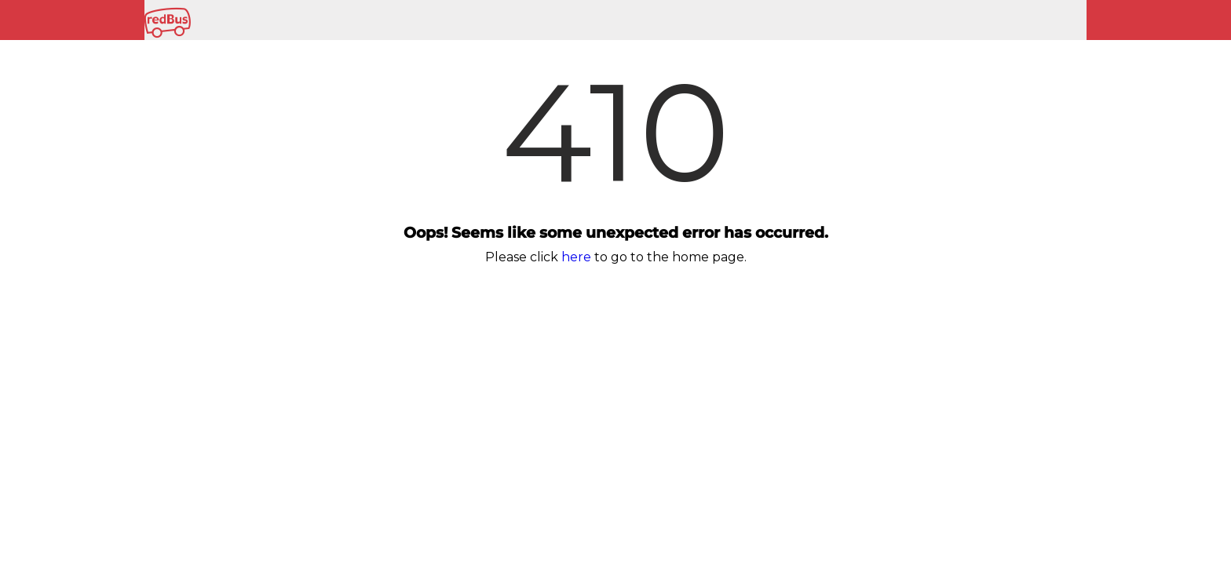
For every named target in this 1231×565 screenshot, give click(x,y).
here (576, 257)
